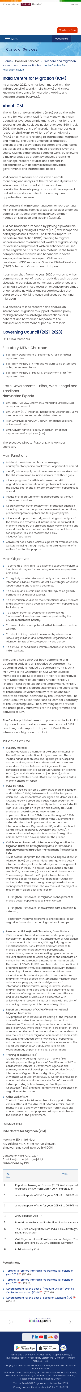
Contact (16, 4)
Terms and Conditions (23, 1354)
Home (7, 61)
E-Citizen (59, 1357)
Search (76, 38)
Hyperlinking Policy (16, 1357)
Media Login (37, 4)
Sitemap (7, 4)
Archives (37, 1360)
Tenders (70, 1357)
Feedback (26, 4)
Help (46, 1360)
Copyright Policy (61, 1354)
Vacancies (61, 38)
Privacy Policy (44, 1354)
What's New (67, 30)
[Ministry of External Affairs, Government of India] (40, 17)
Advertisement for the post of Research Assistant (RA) (39, 1297)
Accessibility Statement (40, 1357)
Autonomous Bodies (27, 65)
